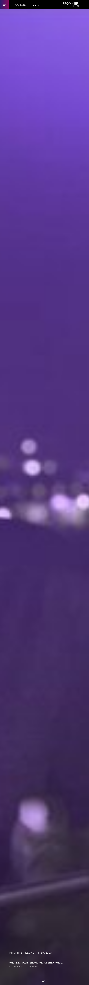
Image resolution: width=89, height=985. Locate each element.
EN (39, 4)
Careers (20, 4)
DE (34, 4)
